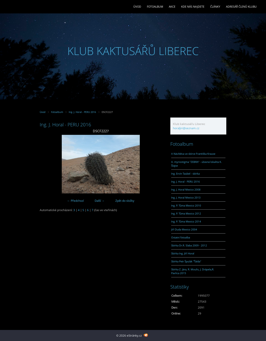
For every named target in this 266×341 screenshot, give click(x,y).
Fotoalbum (155, 6)
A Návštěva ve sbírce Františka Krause (193, 153)
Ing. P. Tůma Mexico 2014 (186, 221)
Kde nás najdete (192, 6)
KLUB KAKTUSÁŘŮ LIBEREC (133, 50)
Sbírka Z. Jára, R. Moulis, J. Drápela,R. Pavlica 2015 (192, 271)
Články (215, 6)
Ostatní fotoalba (180, 237)
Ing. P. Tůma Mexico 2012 (186, 213)
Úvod (137, 6)
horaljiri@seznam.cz (186, 128)
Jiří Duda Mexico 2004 (184, 229)
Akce (172, 6)
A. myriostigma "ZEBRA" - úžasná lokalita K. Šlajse (196, 163)
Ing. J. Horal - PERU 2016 (82, 112)
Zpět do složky (124, 201)
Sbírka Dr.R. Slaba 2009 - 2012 (189, 245)
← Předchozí (75, 201)
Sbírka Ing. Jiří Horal (182, 253)
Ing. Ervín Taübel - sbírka (185, 173)
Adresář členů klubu (241, 6)
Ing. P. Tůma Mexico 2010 (186, 205)
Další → (99, 201)
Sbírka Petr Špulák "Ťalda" (186, 261)
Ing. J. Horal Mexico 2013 (186, 197)
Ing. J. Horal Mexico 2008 (186, 189)
